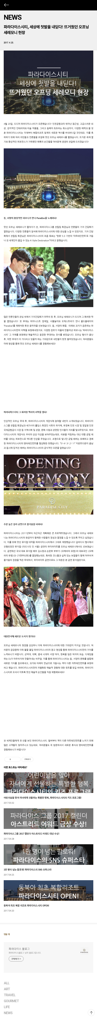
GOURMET (11, 1001)
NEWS (13, 17)
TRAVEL (9, 995)
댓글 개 (7, 934)
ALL (6, 983)
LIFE (7, 1007)
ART (7, 989)
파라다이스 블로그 (19, 948)
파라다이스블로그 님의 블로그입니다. (25, 952)
